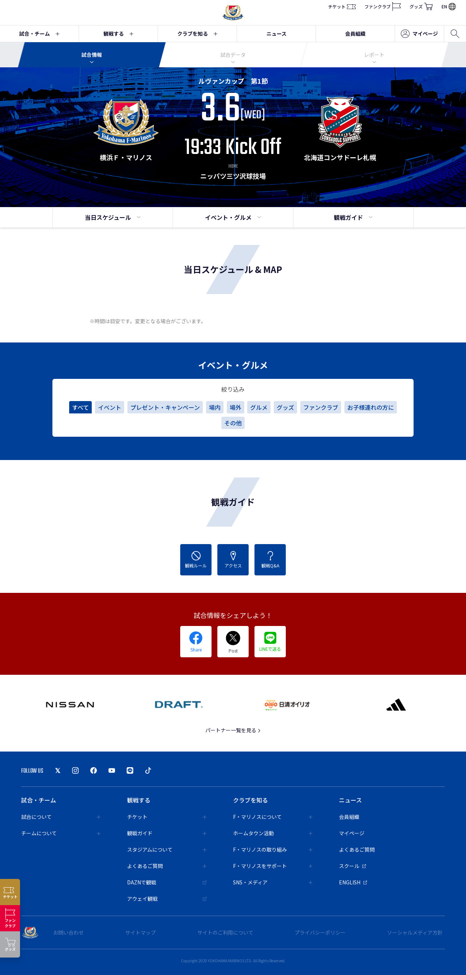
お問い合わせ (68, 932)
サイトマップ (140, 932)
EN (449, 6)
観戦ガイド (353, 217)
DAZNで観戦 (166, 882)
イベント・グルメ (233, 217)
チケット (342, 6)
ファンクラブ (382, 6)
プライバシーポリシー (320, 932)
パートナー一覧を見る (233, 730)
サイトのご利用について (225, 932)
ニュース (276, 33)
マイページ (419, 33)
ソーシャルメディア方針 (415, 932)
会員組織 (355, 33)
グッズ (421, 6)
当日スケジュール (113, 217)
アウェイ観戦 (166, 898)
